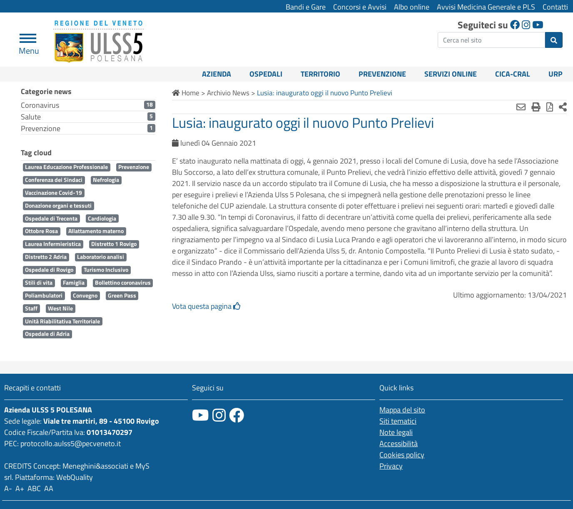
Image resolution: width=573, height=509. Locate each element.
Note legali (396, 432)
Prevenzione (382, 73)
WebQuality (74, 477)
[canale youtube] (200, 415)
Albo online (411, 6)
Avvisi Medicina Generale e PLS (486, 6)
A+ (19, 488)
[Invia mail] (521, 107)
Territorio (320, 73)
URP (555, 73)
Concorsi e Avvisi (359, 6)
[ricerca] (491, 40)
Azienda (216, 73)
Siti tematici (397, 421)
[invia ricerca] (554, 40)
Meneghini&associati (95, 466)
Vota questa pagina (206, 306)
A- (8, 488)
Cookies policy (401, 454)
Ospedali (265, 73)
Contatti (555, 6)
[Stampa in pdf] (549, 107)
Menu (29, 47)
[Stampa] (536, 107)
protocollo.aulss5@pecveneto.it (70, 443)
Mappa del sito (402, 409)
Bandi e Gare (306, 6)
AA (48, 488)
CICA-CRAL (512, 73)
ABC (34, 488)
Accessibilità (398, 443)
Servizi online (450, 73)
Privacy (391, 466)
